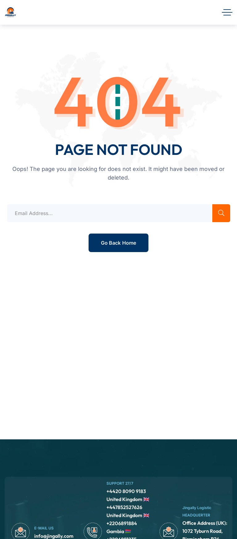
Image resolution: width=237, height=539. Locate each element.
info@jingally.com (53, 536)
